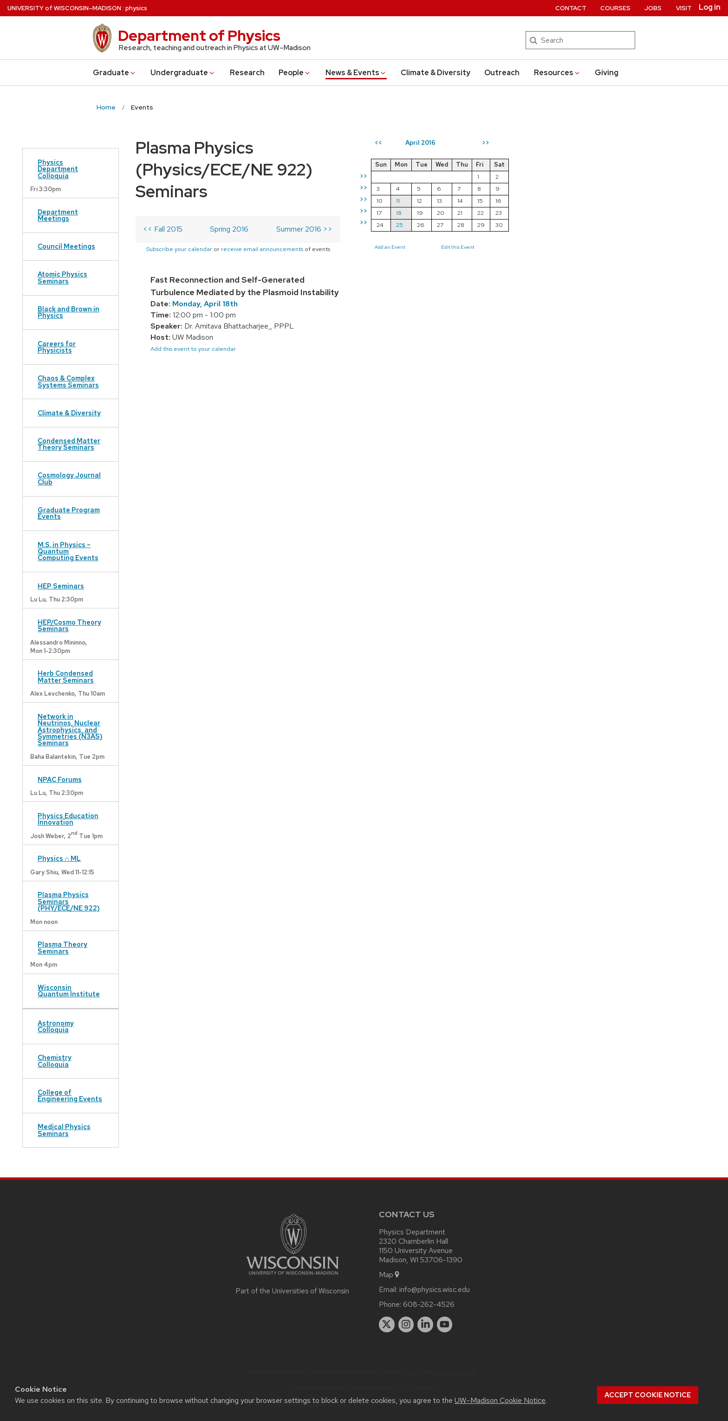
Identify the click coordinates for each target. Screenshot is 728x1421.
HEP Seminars (61, 585)
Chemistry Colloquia (55, 1060)
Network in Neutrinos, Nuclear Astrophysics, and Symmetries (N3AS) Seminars (70, 730)
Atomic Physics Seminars (62, 277)
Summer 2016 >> (466, 207)
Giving (606, 73)
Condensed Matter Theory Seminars (69, 444)
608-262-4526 (429, 1304)
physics (136, 8)
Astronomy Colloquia (56, 1026)
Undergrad (182, 73)
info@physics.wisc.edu (434, 1289)
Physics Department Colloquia (58, 169)
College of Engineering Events (70, 1095)
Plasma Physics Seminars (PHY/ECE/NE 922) (69, 901)
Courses (615, 8)
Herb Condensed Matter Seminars (66, 676)
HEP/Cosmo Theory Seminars (69, 625)
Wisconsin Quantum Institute (69, 990)
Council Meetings (66, 246)
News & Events (356, 73)
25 (561, 225)
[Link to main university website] (292, 1276)
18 (560, 213)
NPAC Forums (60, 779)
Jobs (653, 8)
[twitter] (387, 1324)
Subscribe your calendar (260, 227)
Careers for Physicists (57, 347)
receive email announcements (343, 227)
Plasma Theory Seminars (62, 947)
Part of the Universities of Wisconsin (292, 1291)
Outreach (502, 73)
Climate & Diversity (435, 73)
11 (559, 201)
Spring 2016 (301, 207)
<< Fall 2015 (162, 207)
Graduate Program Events (69, 513)
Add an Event (551, 247)
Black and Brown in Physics (68, 312)
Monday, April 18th (205, 270)
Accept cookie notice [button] (647, 1395)
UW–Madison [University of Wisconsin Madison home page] (64, 8)
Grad (114, 73)
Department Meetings (58, 215)
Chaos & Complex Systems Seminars (68, 381)
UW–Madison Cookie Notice (500, 1400)
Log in (710, 7)
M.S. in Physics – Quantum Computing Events (68, 551)
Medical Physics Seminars (64, 1129)
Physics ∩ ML (59, 858)
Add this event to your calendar (193, 315)
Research (247, 73)
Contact (570, 8)
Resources (557, 73)
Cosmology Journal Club (69, 478)
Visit (684, 8)
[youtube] (445, 1324)
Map (390, 1274)
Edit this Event (619, 247)
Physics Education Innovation (68, 819)
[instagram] (406, 1324)
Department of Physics (199, 35)
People (295, 73)
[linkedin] (425, 1324)
